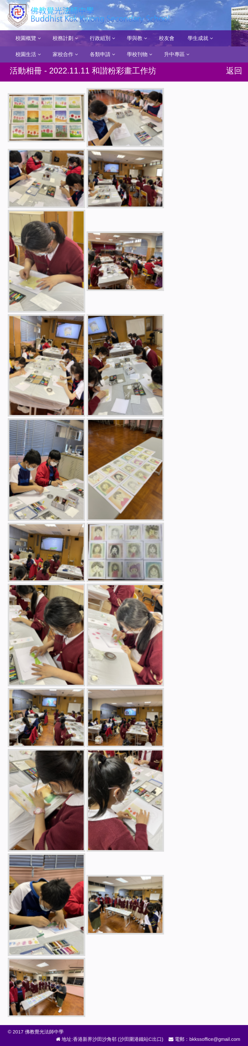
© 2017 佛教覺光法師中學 (36, 1031)
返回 (234, 70)
